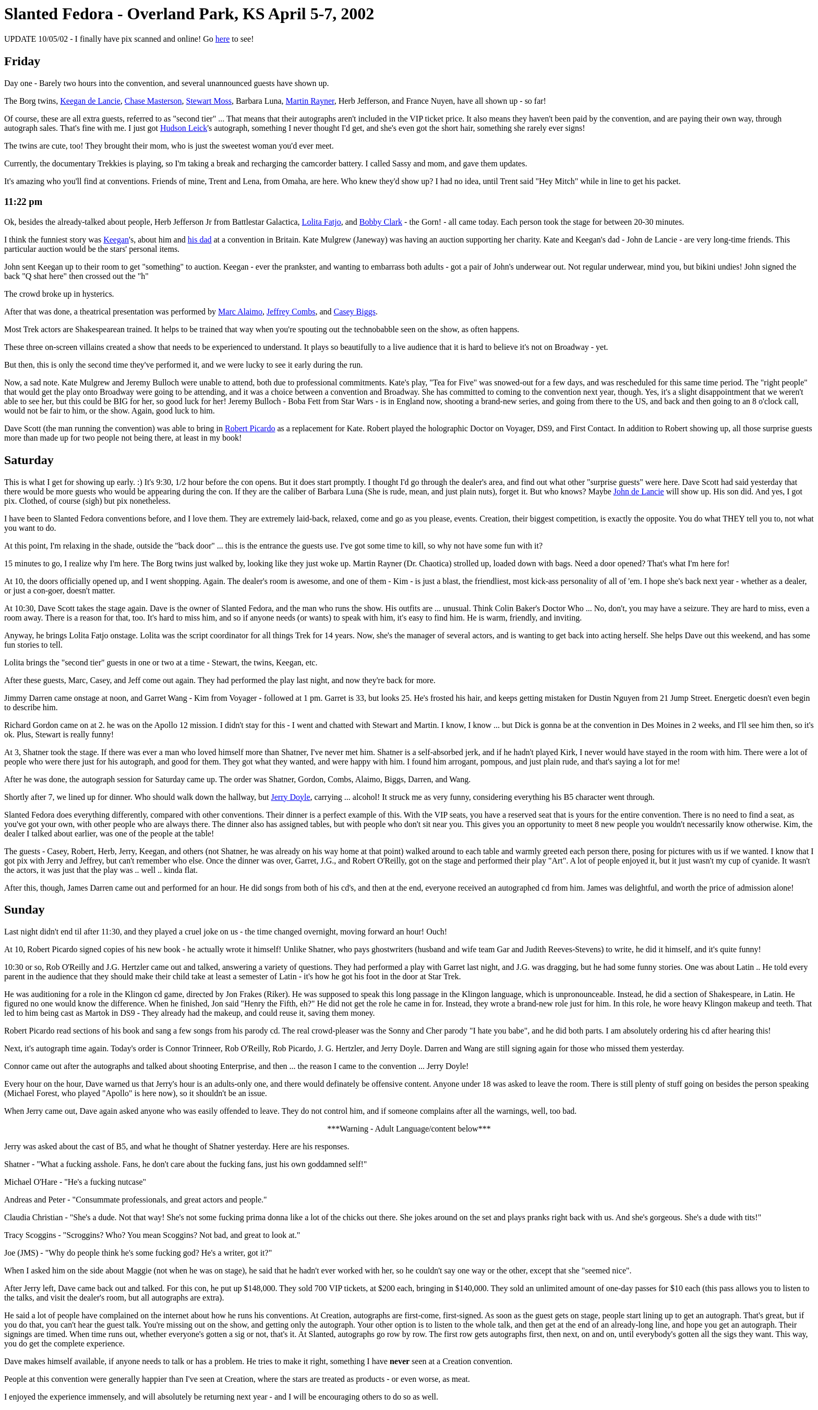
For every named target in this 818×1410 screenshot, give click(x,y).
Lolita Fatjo (321, 221)
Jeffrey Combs (291, 311)
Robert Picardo (250, 428)
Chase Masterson (153, 100)
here (222, 38)
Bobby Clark (380, 221)
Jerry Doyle (290, 797)
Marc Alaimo (240, 311)
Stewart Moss (209, 100)
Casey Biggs (355, 311)
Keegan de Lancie (90, 100)
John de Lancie (639, 491)
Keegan (116, 239)
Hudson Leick (183, 128)
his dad (200, 239)
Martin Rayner (310, 100)
